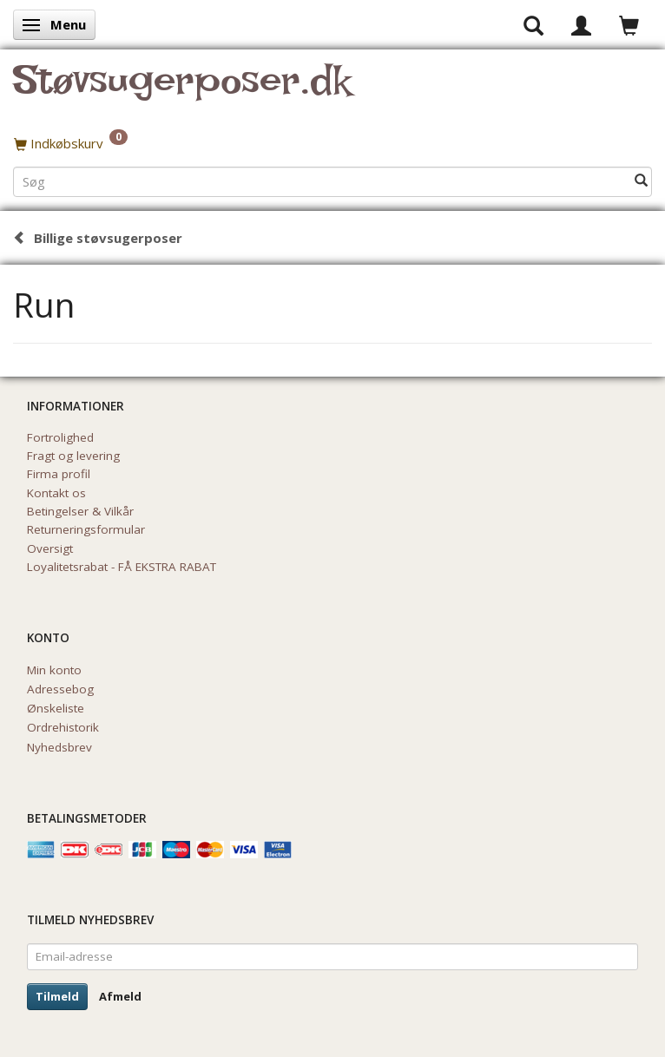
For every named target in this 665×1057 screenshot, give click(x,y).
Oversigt (50, 548)
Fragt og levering (73, 455)
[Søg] (641, 181)
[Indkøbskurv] (332, 143)
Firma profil (58, 474)
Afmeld (120, 996)
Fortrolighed (60, 437)
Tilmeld (57, 996)
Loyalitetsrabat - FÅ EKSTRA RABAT (121, 566)
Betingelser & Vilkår (80, 511)
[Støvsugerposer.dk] (182, 90)
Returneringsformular (86, 529)
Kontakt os (56, 493)
